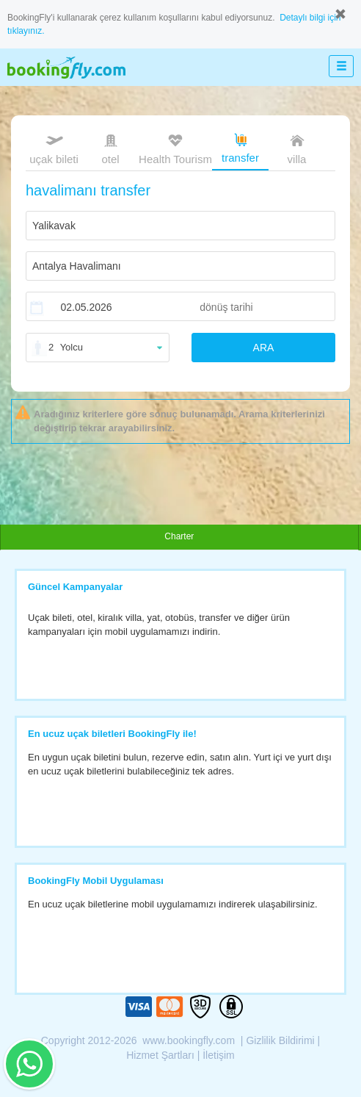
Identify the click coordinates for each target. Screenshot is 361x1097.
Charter (179, 536)
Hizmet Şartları (160, 1055)
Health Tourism (175, 149)
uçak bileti (54, 147)
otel (111, 147)
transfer (240, 147)
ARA (263, 347)
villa (297, 147)
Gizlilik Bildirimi (280, 1040)
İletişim (219, 1055)
